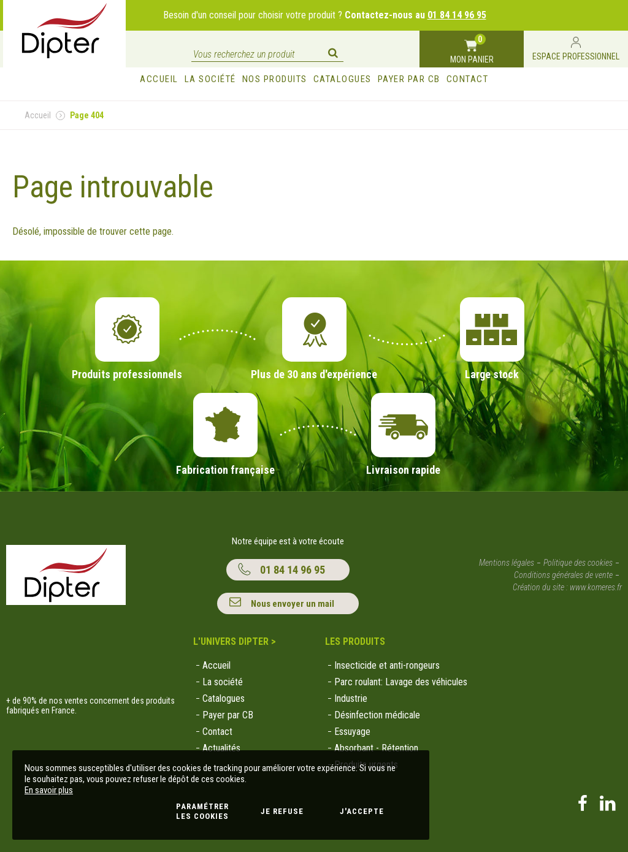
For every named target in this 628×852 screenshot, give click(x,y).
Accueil (38, 115)
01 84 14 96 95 (456, 15)
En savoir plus (49, 790)
